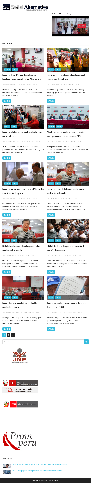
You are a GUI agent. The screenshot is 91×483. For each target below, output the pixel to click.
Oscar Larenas (26, 84)
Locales (51, 69)
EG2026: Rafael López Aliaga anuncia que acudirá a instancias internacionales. (40, 464)
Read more (6, 101)
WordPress (44, 480)
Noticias (15, 69)
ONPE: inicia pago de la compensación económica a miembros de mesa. (38, 470)
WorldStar (55, 480)
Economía (7, 69)
